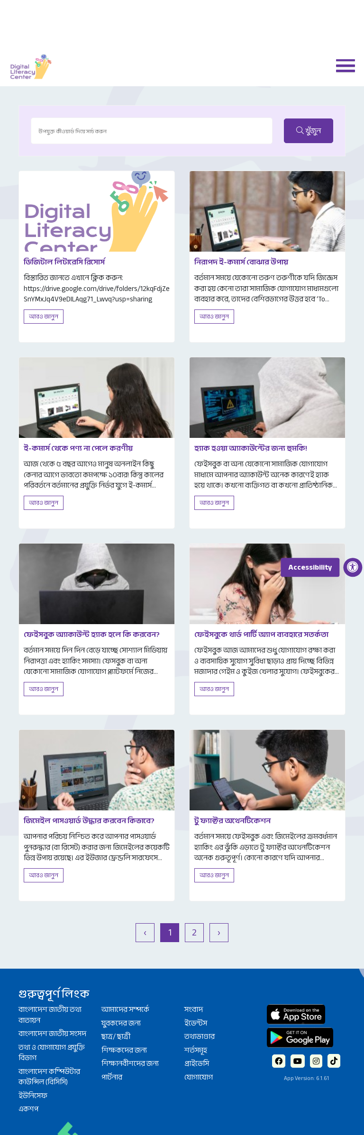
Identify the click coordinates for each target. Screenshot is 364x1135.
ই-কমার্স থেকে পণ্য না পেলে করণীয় (78, 448)
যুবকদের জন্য (121, 1023)
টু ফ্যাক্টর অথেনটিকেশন (232, 821)
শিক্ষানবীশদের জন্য (130, 1063)
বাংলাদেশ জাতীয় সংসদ (52, 1033)
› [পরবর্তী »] (219, 932)
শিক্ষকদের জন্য (124, 1050)
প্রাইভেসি (196, 1063)
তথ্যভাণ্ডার (199, 1036)
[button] (341, 65)
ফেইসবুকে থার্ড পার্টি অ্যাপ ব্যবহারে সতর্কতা (261, 634)
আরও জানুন (43, 316)
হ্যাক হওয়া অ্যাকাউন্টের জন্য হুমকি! (250, 448)
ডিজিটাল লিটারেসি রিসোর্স (64, 262)
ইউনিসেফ (32, 1095)
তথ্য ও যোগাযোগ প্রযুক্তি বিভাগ (51, 1053)
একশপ (28, 1109)
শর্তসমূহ (195, 1050)
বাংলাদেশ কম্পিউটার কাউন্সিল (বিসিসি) (49, 1077)
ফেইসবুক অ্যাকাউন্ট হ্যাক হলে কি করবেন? (92, 634)
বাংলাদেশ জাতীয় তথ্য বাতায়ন (50, 1015)
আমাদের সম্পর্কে (125, 1009)
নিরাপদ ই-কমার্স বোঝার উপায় (241, 262)
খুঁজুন (308, 131)
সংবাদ (193, 1009)
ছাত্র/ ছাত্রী (115, 1036)
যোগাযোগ (198, 1077)
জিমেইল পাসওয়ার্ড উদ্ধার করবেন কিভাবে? (89, 821)
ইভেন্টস (195, 1023)
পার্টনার (111, 1077)
